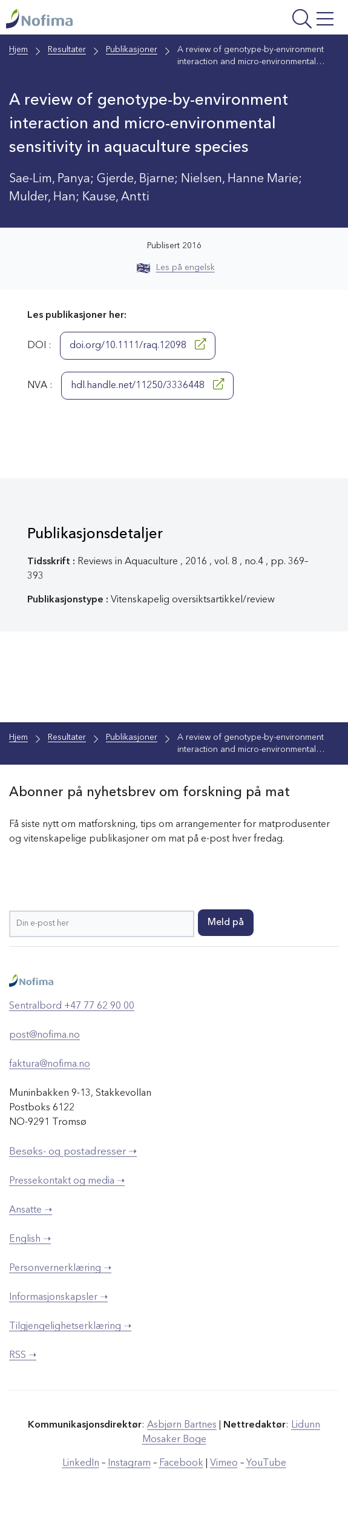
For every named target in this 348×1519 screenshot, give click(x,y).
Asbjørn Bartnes (182, 1425)
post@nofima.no (44, 1035)
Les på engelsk (176, 267)
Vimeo (224, 1463)
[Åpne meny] (278, 20)
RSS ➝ (22, 1355)
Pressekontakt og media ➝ (67, 1181)
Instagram (129, 1463)
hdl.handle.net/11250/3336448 (147, 384)
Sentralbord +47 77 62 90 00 (71, 1006)
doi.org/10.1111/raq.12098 (138, 344)
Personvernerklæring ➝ (60, 1268)
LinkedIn (80, 1463)
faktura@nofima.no (49, 1064)
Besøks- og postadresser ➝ (73, 1152)
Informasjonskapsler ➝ (58, 1297)
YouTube (266, 1463)
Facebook (181, 1463)
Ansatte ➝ (30, 1210)
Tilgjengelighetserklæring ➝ (70, 1326)
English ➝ (30, 1239)
